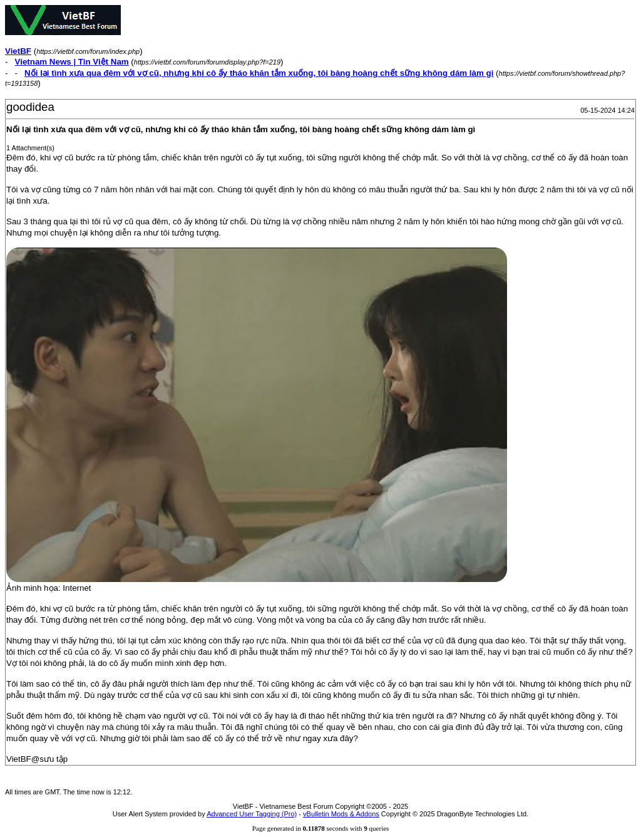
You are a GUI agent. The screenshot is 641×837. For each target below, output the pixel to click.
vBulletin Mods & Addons (341, 814)
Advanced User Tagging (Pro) (252, 814)
